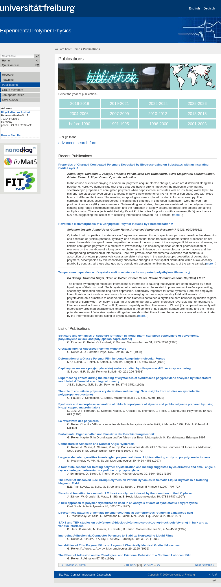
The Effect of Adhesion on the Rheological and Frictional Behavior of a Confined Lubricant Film (124, 555)
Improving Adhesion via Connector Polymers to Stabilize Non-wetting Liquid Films (115, 535)
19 (131, 565)
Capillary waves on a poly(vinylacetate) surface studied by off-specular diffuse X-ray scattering (124, 368)
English (195, 8)
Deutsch (210, 8)
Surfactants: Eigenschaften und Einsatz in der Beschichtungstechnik (106, 434)
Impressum (88, 574)
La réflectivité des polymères (78, 421)
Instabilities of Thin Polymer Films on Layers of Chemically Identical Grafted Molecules (119, 545)
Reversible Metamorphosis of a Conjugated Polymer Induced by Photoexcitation (114, 223)
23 (147, 565)
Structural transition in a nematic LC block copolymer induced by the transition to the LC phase (125, 493)
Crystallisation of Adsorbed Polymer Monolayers (92, 348)
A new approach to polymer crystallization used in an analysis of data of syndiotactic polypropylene (128, 503)
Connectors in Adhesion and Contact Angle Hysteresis (96, 443)
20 (134, 565)
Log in (214, 580)
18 (127, 565)
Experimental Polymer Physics (35, 31)
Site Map (64, 574)
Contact (75, 574)
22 (144, 565)
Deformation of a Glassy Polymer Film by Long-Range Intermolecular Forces (111, 358)
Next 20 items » (204, 565)
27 (158, 565)
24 (151, 565)
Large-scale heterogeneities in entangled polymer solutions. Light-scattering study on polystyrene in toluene (134, 457)
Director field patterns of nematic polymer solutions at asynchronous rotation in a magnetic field (125, 512)
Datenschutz (103, 574)
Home (76, 49)
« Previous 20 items (73, 565)
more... (177, 214)
